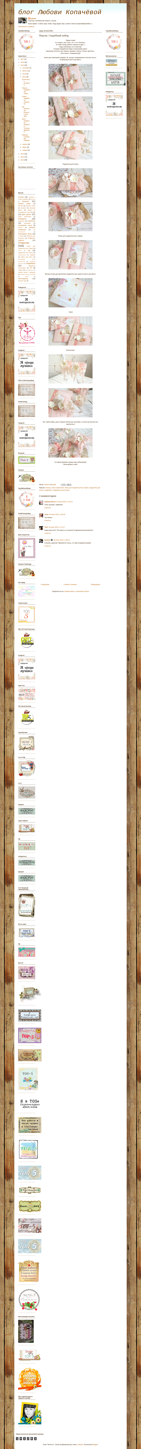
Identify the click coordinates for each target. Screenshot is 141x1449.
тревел (20, 270)
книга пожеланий (58, 488)
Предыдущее (95, 584)
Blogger (95, 1444)
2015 (22, 65)
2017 (22, 59)
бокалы (48, 488)
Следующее (45, 584)
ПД (29, 250)
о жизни (20, 236)
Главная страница (70, 584)
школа (27, 276)
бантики (33, 199)
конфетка (21, 221)
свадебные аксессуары (61, 490)
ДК (34, 212)
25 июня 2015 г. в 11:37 (57, 527)
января (25, 150)
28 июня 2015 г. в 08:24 (61, 540)
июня (24, 77)
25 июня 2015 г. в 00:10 (64, 502)
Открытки (23, 242)
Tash (46, 527)
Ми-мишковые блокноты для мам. (25, 111)
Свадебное (48, 490)
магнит (20, 227)
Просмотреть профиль (26, 26)
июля (24, 74)
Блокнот (25, 201)
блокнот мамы (24, 203)
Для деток (26, 214)
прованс (32, 255)
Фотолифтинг (29, 270)
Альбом (21, 197)
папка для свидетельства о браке (76, 488)
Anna (46, 514)
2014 (22, 154)
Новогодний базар (25, 234)
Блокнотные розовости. (26, 82)
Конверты (22, 219)
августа (25, 71)
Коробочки (31, 221)
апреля (25, 144)
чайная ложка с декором (26, 272)
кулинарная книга (25, 225)
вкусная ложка (30, 206)
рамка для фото (26, 257)
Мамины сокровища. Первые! (26, 137)
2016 (22, 62)
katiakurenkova (50, 502)
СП (31, 268)
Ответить (47, 508)
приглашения (22, 255)
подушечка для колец (25, 252)
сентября (25, 68)
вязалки (23, 208)
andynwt (80, 1444)
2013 (22, 157)
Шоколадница (23, 278)
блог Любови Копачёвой (59, 12)
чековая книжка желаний (27, 274)
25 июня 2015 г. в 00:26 (57, 514)
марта (24, 147)
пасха (19, 250)
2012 (22, 160)
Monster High (22, 281)
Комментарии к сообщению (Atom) (76, 591)
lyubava (33, 18)
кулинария (27, 223)
